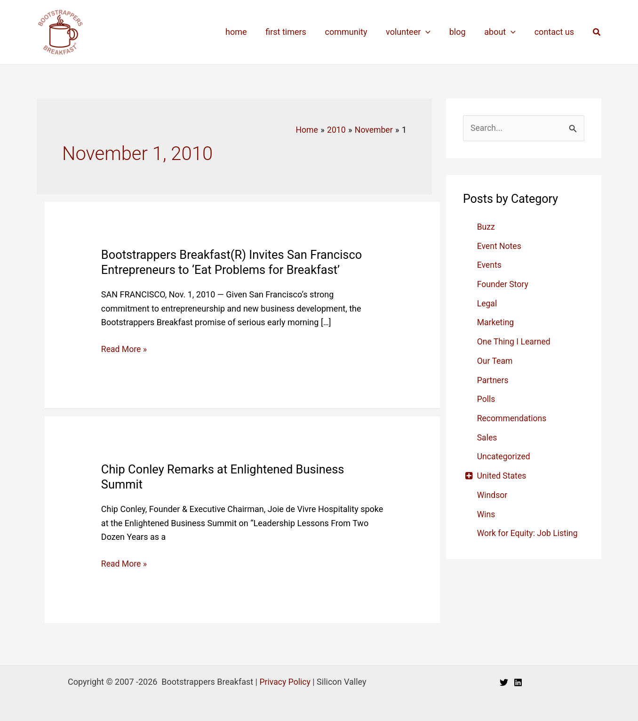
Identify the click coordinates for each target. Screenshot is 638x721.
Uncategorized (504, 455)
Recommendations (512, 417)
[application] (432, 32)
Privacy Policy (285, 681)
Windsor (492, 493)
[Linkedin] (518, 682)
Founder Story (503, 284)
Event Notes (499, 246)
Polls (486, 398)
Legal (487, 303)
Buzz (486, 227)
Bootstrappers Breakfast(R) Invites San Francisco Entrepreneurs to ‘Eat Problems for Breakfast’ (234, 261)
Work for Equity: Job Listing (528, 532)
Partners (493, 379)
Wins (486, 513)
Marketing (496, 322)
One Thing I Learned (514, 341)
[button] (597, 32)
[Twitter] (504, 682)
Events (489, 265)
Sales (487, 436)
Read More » (124, 349)
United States (502, 475)
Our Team (495, 360)
